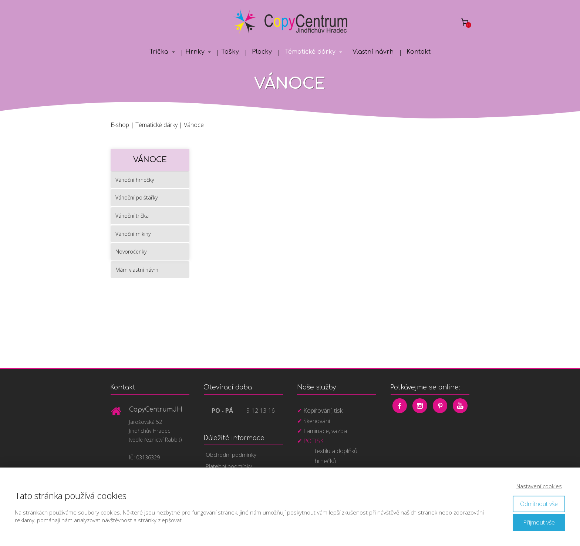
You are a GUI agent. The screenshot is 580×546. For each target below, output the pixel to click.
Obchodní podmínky (231, 454)
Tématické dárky (310, 51)
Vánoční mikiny (133, 233)
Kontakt (419, 51)
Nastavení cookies (539, 486)
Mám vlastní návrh (136, 269)
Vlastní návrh (373, 51)
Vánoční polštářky (136, 197)
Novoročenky (130, 251)
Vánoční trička (132, 215)
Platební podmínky (229, 466)
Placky (262, 51)
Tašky (230, 51)
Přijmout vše (539, 522)
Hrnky (195, 51)
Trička (158, 51)
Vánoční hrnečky (134, 179)
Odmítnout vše (539, 504)
